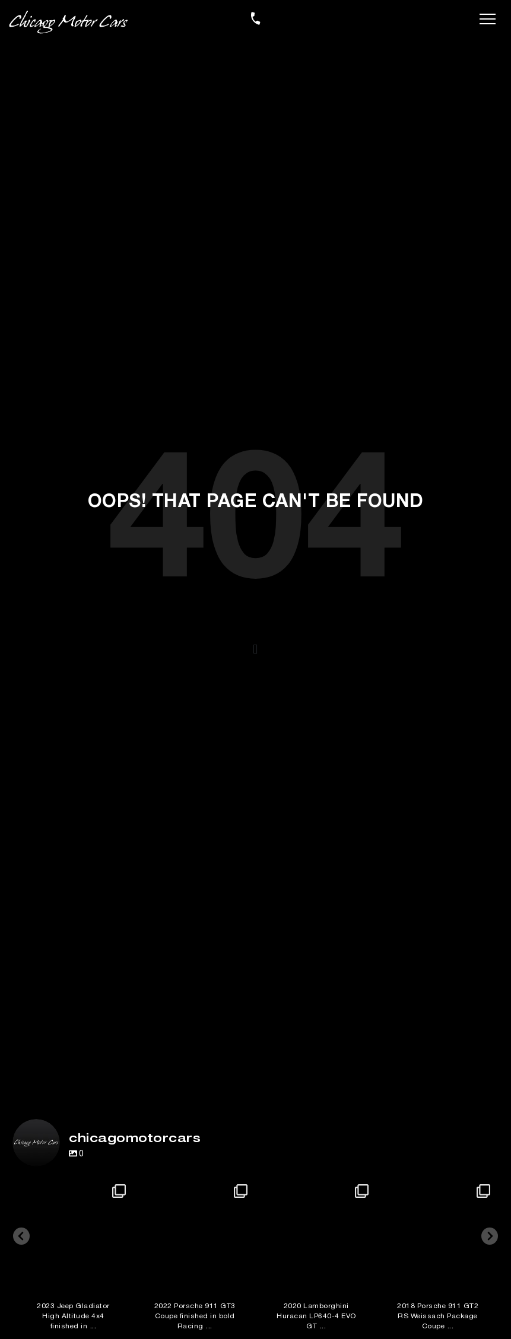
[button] (256, 649)
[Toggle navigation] (487, 18)
